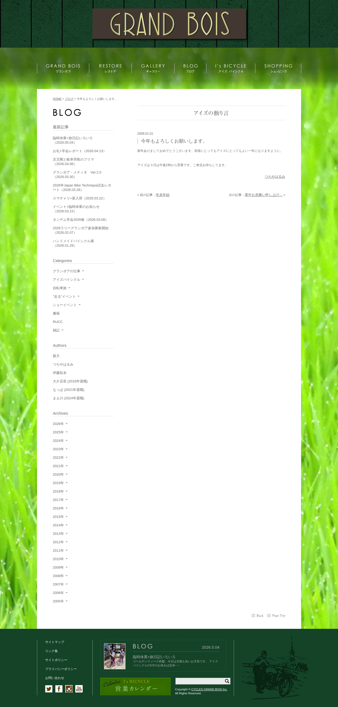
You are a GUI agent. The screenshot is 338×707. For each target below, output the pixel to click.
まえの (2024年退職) (68, 398)
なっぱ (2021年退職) (68, 390)
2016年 (58, 508)
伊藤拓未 (60, 373)
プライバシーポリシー (61, 669)
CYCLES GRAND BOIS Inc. (209, 689)
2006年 (58, 593)
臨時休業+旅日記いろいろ (154, 657)
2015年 (58, 517)
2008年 (58, 576)
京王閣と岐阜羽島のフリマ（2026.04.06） (73, 161)
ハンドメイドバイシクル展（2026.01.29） (73, 243)
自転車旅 (60, 288)
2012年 (58, 542)
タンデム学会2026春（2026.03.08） (81, 220)
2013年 (58, 534)
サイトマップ (54, 642)
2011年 (58, 551)
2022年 (58, 458)
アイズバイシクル (66, 280)
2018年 (58, 491)
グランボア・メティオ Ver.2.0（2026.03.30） (77, 174)
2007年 (58, 584)
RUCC (58, 322)
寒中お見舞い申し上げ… (264, 195)
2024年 (58, 441)
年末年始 (163, 195)
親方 (56, 356)
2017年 (58, 500)
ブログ (69, 98)
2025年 (58, 432)
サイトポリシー (56, 660)
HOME (57, 98)
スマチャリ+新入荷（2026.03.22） (79, 198)
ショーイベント (65, 305)
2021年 (58, 466)
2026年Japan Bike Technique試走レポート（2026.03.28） (82, 187)
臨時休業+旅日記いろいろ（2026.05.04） (73, 140)
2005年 (58, 601)
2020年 (58, 474)
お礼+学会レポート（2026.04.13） (79, 151)
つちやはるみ (275, 177)
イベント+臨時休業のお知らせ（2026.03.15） (76, 209)
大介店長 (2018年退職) (70, 381)
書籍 (56, 313)
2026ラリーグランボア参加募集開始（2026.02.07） (81, 230)
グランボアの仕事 (66, 271)
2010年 (58, 559)
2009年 (58, 567)
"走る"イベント (64, 296)
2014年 (58, 525)
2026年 (58, 424)
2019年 (58, 483)
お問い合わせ (54, 678)
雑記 (56, 330)
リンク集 (51, 651)
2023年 (58, 449)
